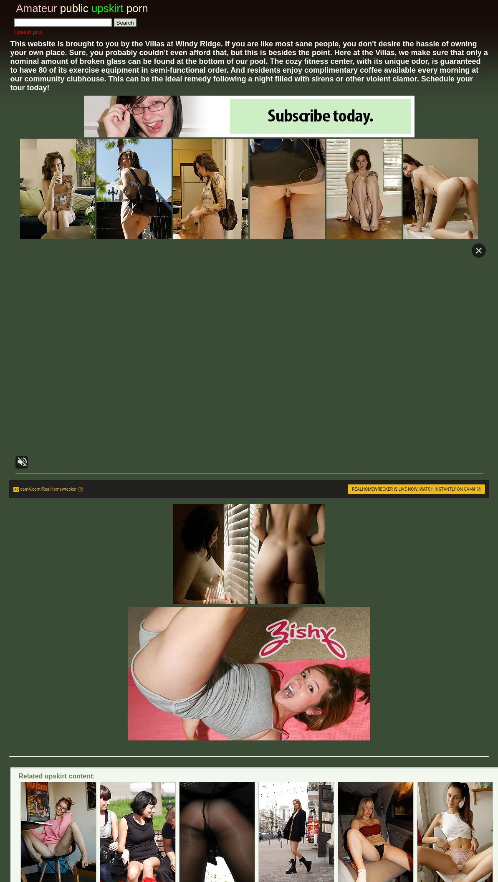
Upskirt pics (28, 32)
